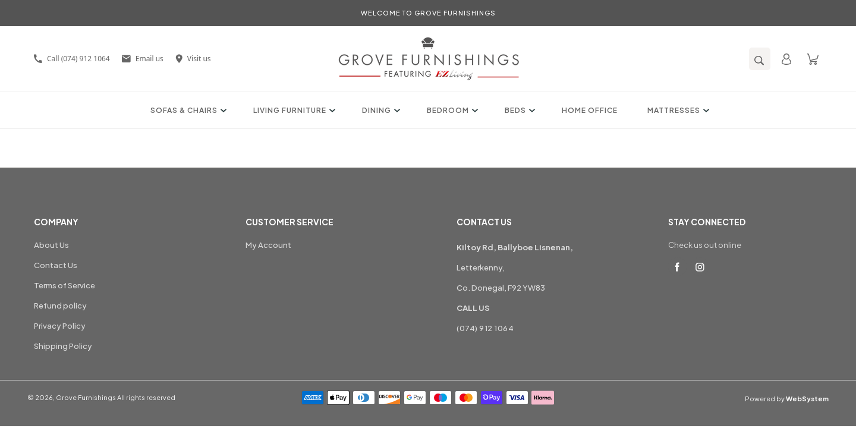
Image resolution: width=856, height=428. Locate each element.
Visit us (193, 59)
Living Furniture (292, 110)
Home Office (590, 110)
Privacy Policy (60, 326)
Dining (379, 110)
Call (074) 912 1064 (72, 59)
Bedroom (451, 110)
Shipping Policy (63, 346)
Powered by (787, 398)
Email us (142, 59)
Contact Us (55, 265)
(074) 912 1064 (485, 328)
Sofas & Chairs (187, 110)
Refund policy (60, 305)
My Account (268, 245)
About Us (51, 245)
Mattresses (676, 110)
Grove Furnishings (86, 397)
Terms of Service (64, 285)
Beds (518, 110)
